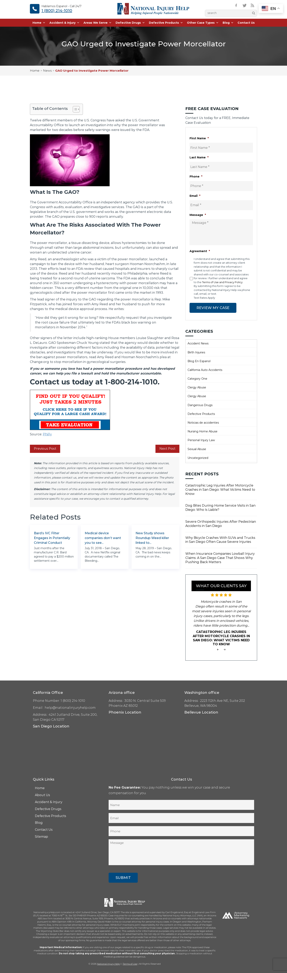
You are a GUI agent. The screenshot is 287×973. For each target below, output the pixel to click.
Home (38, 23)
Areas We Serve (98, 23)
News (47, 70)
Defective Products (166, 23)
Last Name (199, 157)
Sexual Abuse (197, 449)
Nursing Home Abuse (202, 431)
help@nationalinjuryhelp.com (70, 707)
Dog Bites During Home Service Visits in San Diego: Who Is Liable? (220, 507)
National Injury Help (108, 963)
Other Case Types (203, 23)
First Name (199, 138)
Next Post (167, 448)
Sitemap (41, 836)
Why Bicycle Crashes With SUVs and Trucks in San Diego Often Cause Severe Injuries (220, 540)
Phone (196, 176)
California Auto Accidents (205, 369)
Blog (228, 23)
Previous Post (45, 448)
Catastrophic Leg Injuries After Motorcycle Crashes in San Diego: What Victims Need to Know (220, 489)
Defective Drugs (130, 23)
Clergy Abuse (197, 387)
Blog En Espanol (199, 361)
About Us (42, 795)
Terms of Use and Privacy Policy (222, 282)
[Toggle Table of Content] (74, 109)
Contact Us (246, 23)
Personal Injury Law (201, 440)
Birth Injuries (196, 352)
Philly (47, 434)
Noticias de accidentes (203, 422)
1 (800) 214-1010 (56, 10)
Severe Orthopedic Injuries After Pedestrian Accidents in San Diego (220, 523)
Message (198, 215)
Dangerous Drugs (200, 405)
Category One (197, 378)
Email (195, 196)
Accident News (198, 343)
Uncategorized (198, 457)
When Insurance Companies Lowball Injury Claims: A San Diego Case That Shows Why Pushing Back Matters (220, 558)
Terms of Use (130, 963)
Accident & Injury (64, 23)
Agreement (200, 251)
